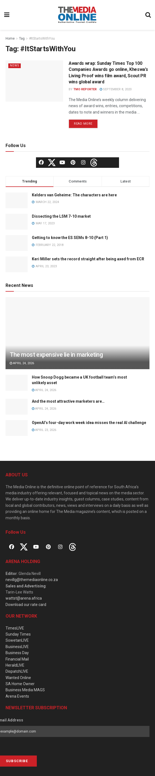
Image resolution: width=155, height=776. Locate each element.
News (15, 65)
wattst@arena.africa (24, 598)
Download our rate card (26, 604)
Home (10, 38)
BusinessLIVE (17, 646)
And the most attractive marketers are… (68, 401)
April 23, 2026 (44, 430)
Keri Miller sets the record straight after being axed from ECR (88, 259)
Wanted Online (18, 677)
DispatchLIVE (17, 671)
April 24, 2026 (22, 363)
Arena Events (17, 696)
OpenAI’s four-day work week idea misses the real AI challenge (89, 422)
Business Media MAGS (25, 690)
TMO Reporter (85, 89)
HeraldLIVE (15, 665)
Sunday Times (18, 634)
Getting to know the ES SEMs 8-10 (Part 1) (70, 237)
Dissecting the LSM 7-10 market (61, 216)
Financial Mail (17, 659)
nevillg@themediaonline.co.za (32, 579)
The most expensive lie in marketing (56, 354)
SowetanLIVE (17, 640)
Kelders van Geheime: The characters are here (74, 195)
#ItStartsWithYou (42, 38)
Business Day (17, 653)
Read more (83, 123)
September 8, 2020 (115, 89)
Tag (22, 38)
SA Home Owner (20, 684)
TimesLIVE (15, 628)
